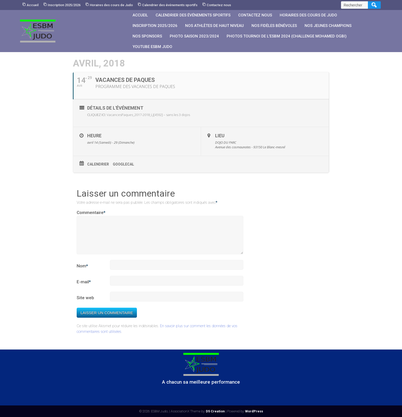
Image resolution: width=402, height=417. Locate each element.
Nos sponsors (147, 36)
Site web (85, 303)
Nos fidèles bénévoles (274, 25)
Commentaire (91, 212)
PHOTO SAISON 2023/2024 (194, 36)
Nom (82, 272)
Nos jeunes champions (328, 25)
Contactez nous (219, 5)
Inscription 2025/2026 (64, 5)
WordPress (254, 411)
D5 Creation (215, 411)
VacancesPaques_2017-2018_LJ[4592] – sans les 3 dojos (148, 114)
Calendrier (98, 164)
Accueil (32, 5)
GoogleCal (123, 164)
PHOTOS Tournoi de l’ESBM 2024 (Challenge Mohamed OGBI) (287, 36)
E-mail (84, 288)
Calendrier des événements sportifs (169, 5)
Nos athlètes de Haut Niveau (214, 25)
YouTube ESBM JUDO (152, 46)
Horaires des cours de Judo (111, 5)
